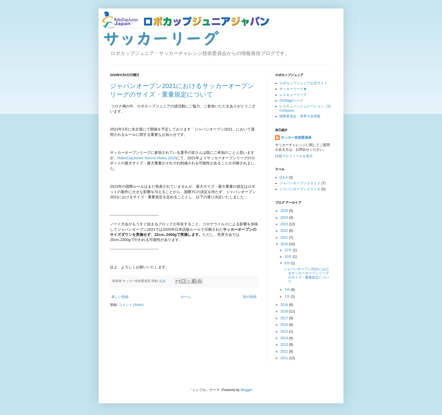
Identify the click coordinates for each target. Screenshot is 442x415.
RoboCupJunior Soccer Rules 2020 (146, 158)
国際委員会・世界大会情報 (299, 116)
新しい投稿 (119, 297)
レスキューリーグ (293, 95)
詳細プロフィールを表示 (294, 156)
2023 (285, 224)
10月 (289, 257)
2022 (285, 231)
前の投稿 (250, 297)
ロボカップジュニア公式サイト (303, 83)
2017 (285, 318)
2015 (285, 332)
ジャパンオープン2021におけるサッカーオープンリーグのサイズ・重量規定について (306, 275)
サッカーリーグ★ (293, 89)
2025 (285, 211)
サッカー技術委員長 (296, 138)
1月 (288, 297)
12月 (289, 250)
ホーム (186, 297)
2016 (285, 325)
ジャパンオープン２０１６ (299, 189)
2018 (285, 311)
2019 (285, 305)
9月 (288, 263)
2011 (285, 358)
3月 (288, 290)
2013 (285, 345)
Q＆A (283, 177)
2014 (285, 338)
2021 (285, 238)
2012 (285, 351)
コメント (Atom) (131, 305)
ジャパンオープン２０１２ (299, 183)
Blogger (246, 390)
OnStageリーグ (291, 101)
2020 (285, 244)
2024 (285, 218)
